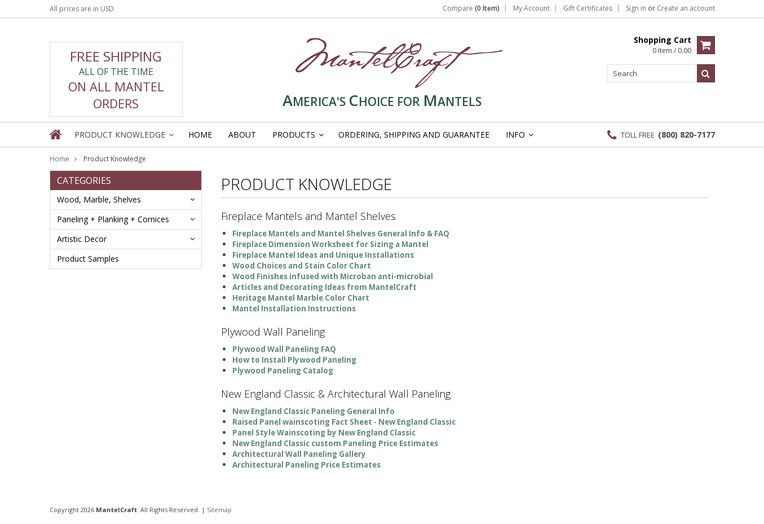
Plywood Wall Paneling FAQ (284, 349)
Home (59, 159)
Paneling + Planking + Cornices (113, 219)
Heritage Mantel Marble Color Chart (300, 298)
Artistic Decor (82, 239)
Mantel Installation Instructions (294, 308)
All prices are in (82, 9)
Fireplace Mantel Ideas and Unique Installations (323, 255)
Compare (471, 8)
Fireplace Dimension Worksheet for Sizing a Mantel (330, 244)
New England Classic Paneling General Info (313, 411)
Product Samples (88, 258)
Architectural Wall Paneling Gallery (299, 454)
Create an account (686, 8)
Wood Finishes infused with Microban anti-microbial (332, 276)
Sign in (636, 8)
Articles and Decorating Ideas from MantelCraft (324, 287)
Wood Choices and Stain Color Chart (301, 266)
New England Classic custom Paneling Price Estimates (335, 443)
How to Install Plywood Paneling (294, 360)
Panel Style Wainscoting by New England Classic (324, 433)
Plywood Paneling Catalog (282, 371)
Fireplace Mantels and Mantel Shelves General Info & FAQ (340, 233)
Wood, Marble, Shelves (99, 199)
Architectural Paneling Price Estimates (306, 465)
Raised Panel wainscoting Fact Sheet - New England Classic (344, 422)
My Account (531, 8)
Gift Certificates (587, 8)
